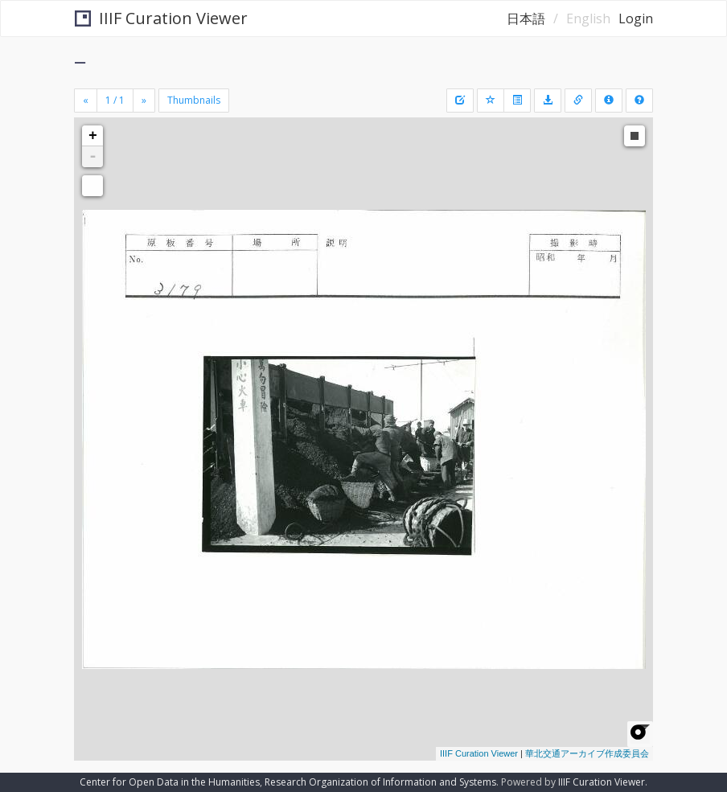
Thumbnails (193, 100)
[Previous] (85, 100)
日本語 (526, 18)
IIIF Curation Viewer (161, 18)
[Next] (144, 100)
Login (635, 18)
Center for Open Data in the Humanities (170, 782)
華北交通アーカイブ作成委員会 (587, 753)
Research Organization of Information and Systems (380, 782)
